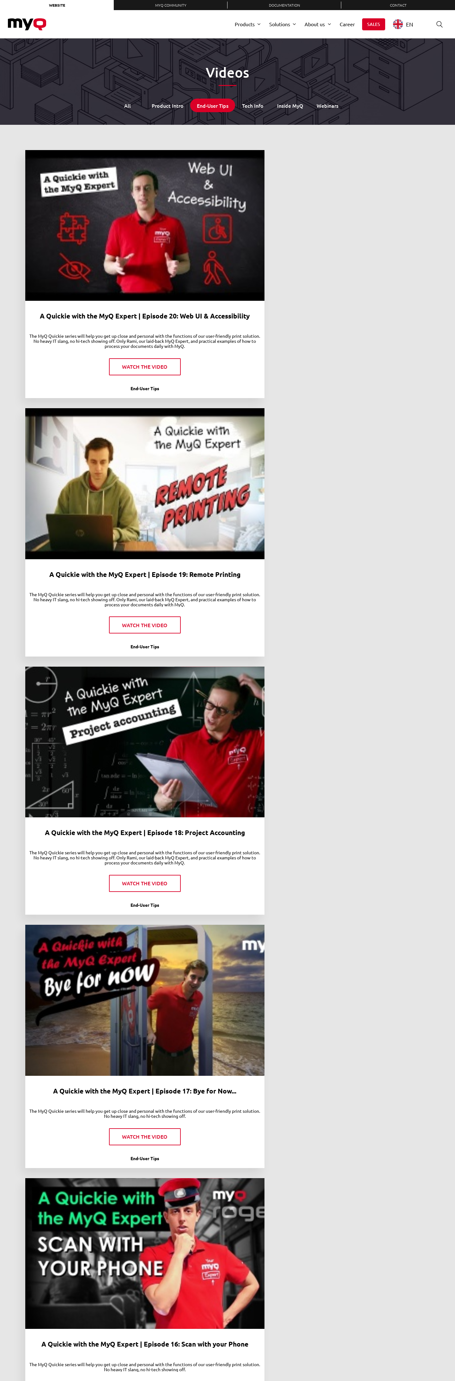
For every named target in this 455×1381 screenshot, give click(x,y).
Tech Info (253, 105)
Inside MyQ (290, 105)
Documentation (284, 5)
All (127, 105)
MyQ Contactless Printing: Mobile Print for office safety (72, 1200)
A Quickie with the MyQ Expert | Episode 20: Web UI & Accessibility (72, 232)
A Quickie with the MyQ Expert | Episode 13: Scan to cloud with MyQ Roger (382, 430)
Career (347, 24)
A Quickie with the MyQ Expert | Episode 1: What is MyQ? (383, 1002)
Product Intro (168, 105)
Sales (373, 24)
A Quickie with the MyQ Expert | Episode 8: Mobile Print (72, 814)
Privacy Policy (218, 1361)
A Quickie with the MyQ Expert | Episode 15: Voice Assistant (176, 430)
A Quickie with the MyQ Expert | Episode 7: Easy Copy (175, 814)
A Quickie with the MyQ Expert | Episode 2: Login (279, 998)
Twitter (323, 1361)
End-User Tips (212, 105)
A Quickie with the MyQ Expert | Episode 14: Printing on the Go (279, 430)
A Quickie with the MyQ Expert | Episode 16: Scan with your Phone (72, 430)
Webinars (327, 105)
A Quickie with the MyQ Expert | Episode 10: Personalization (279, 618)
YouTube (349, 1361)
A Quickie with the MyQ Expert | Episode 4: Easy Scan (175, 1002)
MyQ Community (170, 5)
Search (437, 24)
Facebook (336, 1361)
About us (315, 24)
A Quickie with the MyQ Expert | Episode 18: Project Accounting (279, 232)
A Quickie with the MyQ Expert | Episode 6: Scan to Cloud (279, 814)
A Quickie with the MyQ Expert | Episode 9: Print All (383, 618)
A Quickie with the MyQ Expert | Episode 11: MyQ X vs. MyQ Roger (175, 618)
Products (245, 24)
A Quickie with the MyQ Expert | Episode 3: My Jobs (72, 1002)
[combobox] (408, 24)
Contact (398, 5)
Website (57, 5)
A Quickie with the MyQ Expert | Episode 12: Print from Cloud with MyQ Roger (72, 622)
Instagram (362, 1361)
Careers (171, 1361)
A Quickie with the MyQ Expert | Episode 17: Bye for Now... (383, 232)
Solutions (279, 24)
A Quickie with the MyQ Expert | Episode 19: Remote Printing (176, 232)
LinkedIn (310, 1361)
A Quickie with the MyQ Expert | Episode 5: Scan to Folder (383, 814)
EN (403, 24)
